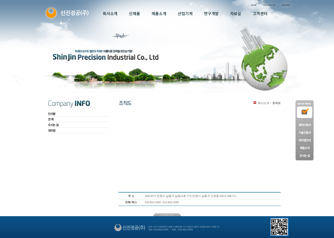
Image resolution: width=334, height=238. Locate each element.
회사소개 (263, 103)
